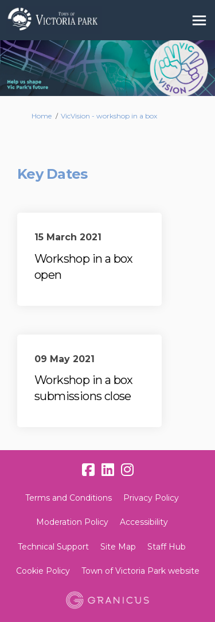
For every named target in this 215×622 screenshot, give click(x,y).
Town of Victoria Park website (140, 571)
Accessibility (144, 522)
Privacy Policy (151, 498)
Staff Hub (166, 547)
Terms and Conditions (68, 498)
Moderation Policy (72, 522)
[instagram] (127, 470)
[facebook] (88, 470)
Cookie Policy (43, 571)
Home (42, 116)
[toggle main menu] (199, 20)
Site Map (118, 547)
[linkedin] (108, 470)
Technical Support (53, 547)
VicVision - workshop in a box (109, 116)
